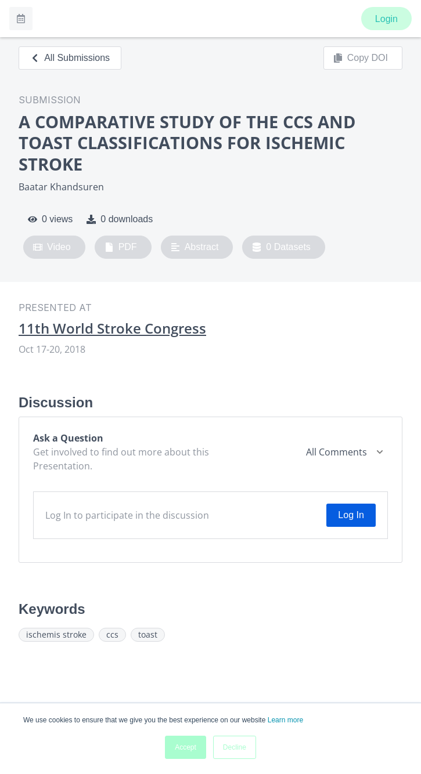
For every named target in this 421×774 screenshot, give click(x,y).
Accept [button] (185, 747)
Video (52, 247)
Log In (351, 515)
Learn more (285, 720)
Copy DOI (360, 58)
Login (386, 19)
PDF (121, 247)
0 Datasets (281, 247)
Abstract (195, 247)
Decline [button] (234, 747)
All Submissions (70, 58)
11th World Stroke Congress (112, 328)
